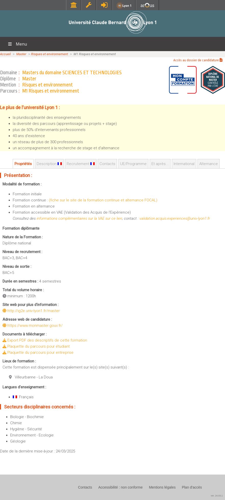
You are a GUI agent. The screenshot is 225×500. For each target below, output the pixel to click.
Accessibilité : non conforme (120, 487)
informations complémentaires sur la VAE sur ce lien (79, 218)
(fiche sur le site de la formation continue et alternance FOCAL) (103, 200)
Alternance (208, 163)
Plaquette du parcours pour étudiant (36, 346)
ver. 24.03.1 (217, 495)
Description (49, 163)
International (184, 163)
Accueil (5, 54)
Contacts (107, 163)
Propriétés (23, 163)
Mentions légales (162, 487)
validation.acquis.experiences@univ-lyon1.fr (174, 218)
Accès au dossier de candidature (197, 60)
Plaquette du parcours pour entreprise (38, 352)
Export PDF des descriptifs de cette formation (45, 340)
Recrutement (81, 163)
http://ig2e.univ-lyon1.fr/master (31, 310)
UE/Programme (133, 163)
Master (21, 54)
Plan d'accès (192, 487)
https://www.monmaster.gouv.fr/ (33, 325)
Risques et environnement (49, 54)
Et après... (160, 163)
